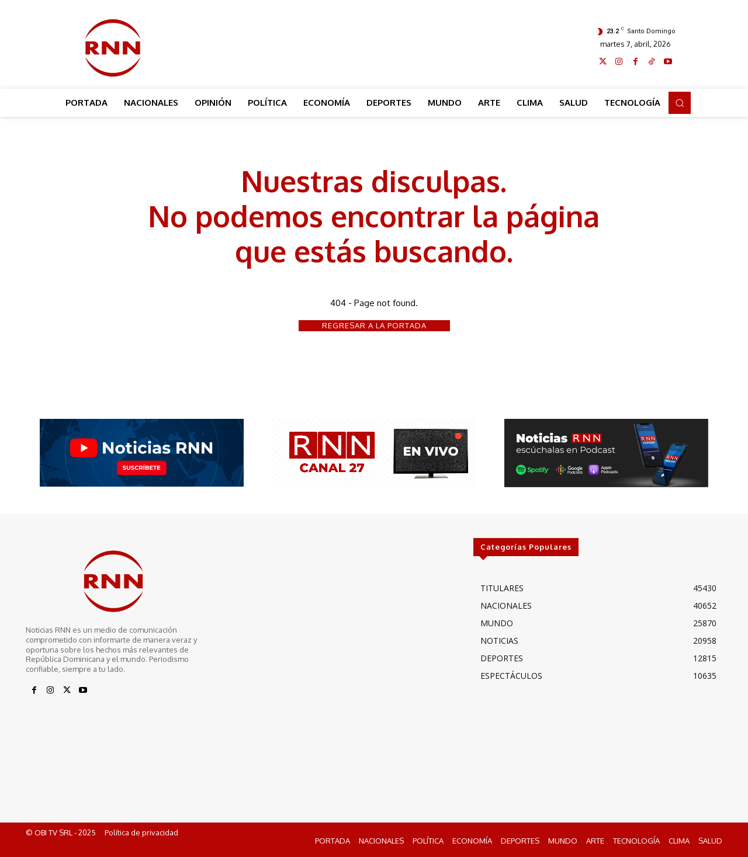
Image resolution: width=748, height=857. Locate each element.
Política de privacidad (141, 832)
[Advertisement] (374, 45)
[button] (680, 103)
